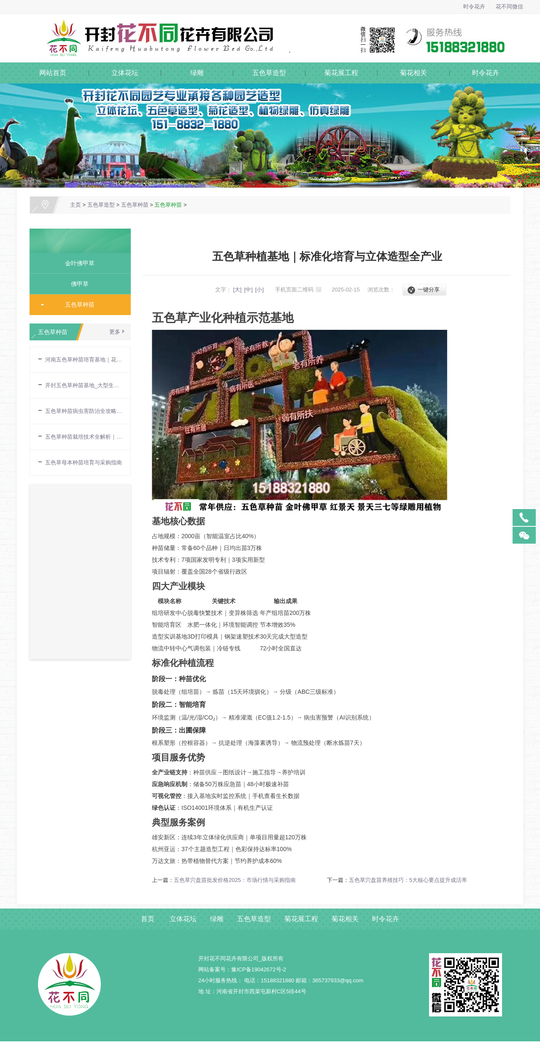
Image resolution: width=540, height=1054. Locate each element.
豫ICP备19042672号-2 (258, 969)
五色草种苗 (134, 205)
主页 (75, 205)
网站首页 (52, 72)
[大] (237, 289)
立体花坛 (124, 72)
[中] (248, 289)
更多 (114, 332)
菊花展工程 (341, 72)
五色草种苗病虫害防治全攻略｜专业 (83, 411)
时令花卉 (474, 6)
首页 (147, 918)
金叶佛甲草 (77, 263)
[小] (259, 289)
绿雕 (197, 72)
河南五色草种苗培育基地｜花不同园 (83, 359)
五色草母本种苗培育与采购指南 (83, 462)
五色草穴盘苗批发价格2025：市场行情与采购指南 (235, 880)
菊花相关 (413, 72)
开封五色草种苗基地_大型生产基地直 (83, 385)
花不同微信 (509, 6)
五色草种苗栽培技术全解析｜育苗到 (83, 437)
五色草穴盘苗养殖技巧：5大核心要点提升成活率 (408, 880)
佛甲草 (77, 283)
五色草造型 (269, 72)
